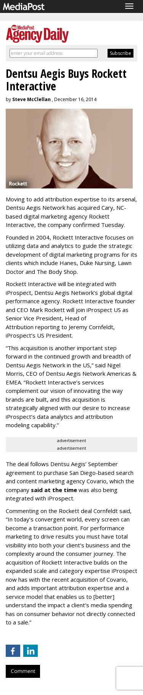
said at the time (54, 490)
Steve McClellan (31, 99)
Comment (23, 671)
